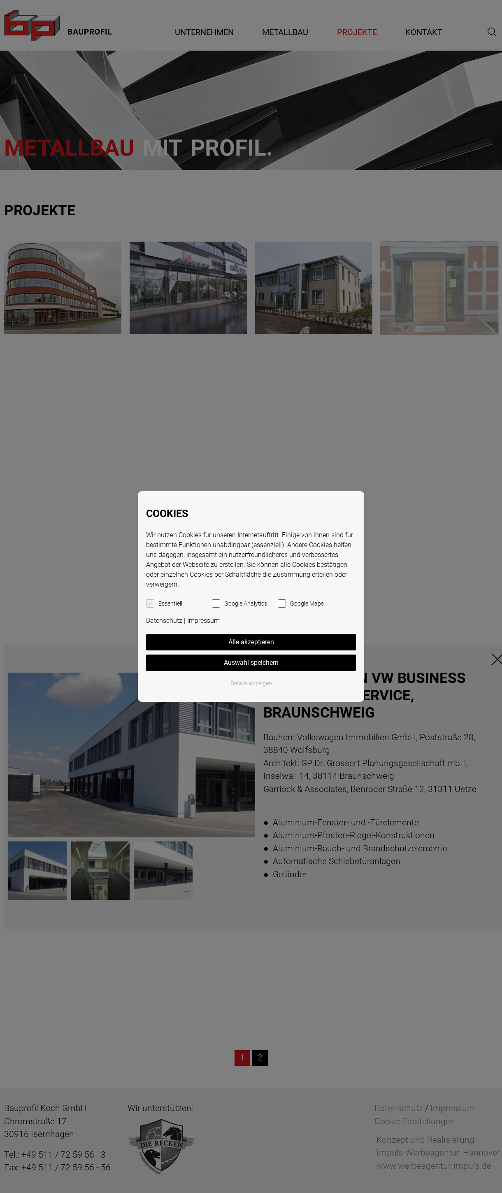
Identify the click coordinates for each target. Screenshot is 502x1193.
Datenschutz (164, 620)
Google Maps (307, 603)
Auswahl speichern (251, 662)
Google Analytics (245, 603)
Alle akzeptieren (251, 642)
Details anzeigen (251, 683)
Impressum (203, 620)
